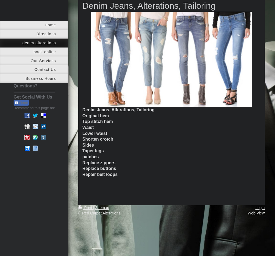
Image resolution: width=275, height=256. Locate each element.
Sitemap (102, 208)
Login (260, 208)
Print (85, 208)
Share (21, 103)
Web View (256, 213)
